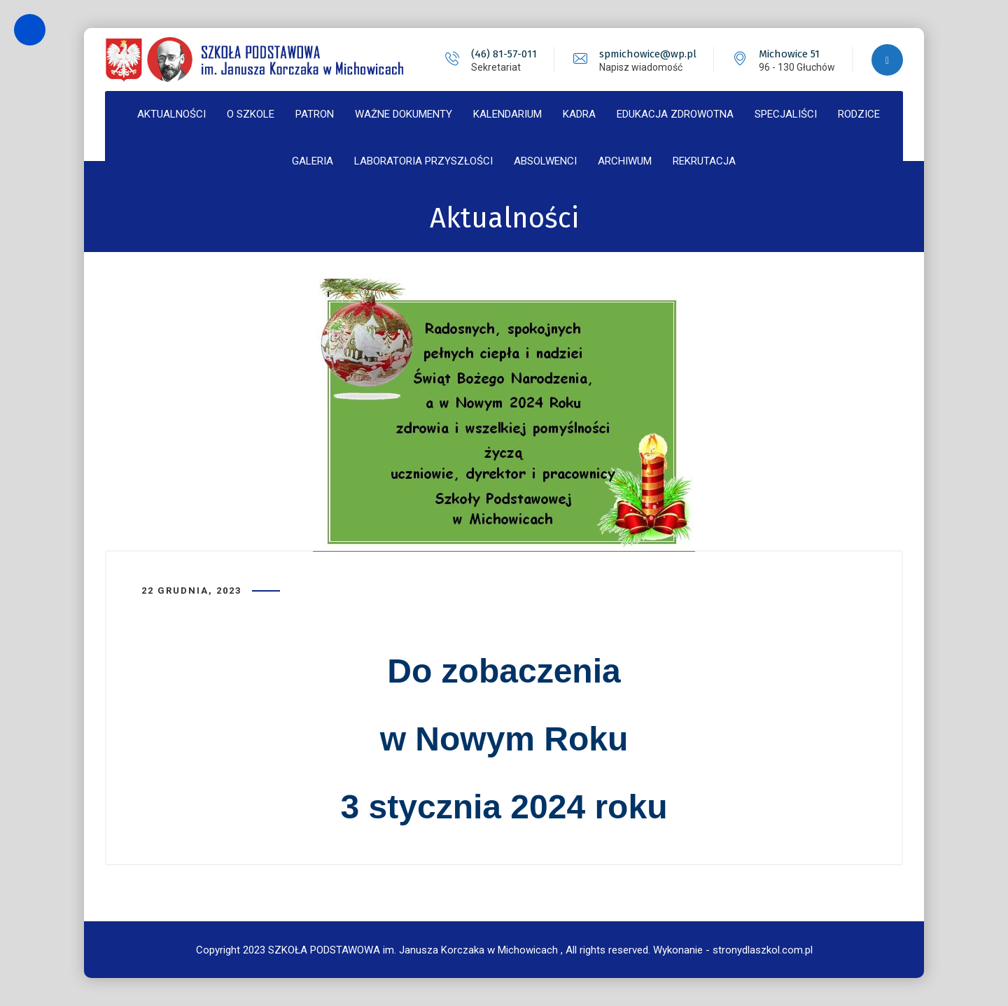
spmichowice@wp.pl (647, 54)
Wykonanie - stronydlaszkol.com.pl (733, 950)
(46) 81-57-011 (504, 54)
